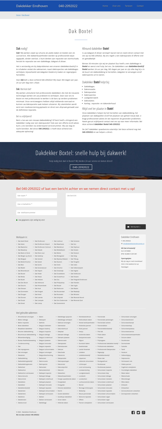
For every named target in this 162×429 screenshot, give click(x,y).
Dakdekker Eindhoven (32, 6)
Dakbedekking (22, 358)
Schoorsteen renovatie (105, 388)
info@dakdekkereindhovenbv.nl (133, 244)
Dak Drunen (22, 297)
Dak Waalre (74, 288)
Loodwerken (83, 379)
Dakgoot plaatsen (44, 340)
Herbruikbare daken (85, 320)
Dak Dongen (22, 294)
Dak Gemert (39, 259)
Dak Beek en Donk (24, 253)
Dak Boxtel (25, 15)
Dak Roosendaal (59, 291)
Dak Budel (21, 280)
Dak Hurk (38, 288)
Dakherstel (42, 358)
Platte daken (102, 334)
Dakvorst (61, 370)
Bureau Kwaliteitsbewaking (27, 340)
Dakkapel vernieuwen (46, 394)
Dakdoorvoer (22, 403)
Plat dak (100, 331)
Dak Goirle (38, 265)
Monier (81, 385)
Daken (41, 317)
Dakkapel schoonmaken (47, 391)
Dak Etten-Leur (40, 253)
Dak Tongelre (75, 262)
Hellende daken (63, 403)
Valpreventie (125, 358)
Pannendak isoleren (104, 323)
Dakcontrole (22, 379)
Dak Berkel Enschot (24, 262)
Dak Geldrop (39, 256)
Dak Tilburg (74, 259)
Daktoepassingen (63, 361)
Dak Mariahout (59, 247)
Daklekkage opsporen (65, 317)
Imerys (81, 331)
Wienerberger (125, 379)
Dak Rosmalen (58, 294)
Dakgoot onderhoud (45, 337)
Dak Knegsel (39, 291)
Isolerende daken (84, 334)
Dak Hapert (38, 271)
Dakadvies (21, 355)
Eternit (60, 391)
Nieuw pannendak (85, 394)
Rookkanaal (101, 364)
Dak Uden (74, 265)
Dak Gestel (38, 262)
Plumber (100, 337)
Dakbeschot (22, 370)
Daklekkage (42, 403)
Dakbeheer (21, 367)
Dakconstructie (23, 376)
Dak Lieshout (58, 241)
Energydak (61, 385)
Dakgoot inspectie (45, 331)
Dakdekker (21, 385)
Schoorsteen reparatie (105, 391)
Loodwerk (82, 376)
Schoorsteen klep (103, 373)
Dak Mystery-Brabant (61, 259)
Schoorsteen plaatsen (105, 385)
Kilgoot (81, 340)
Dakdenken (21, 391)
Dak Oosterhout (59, 277)
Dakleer (41, 397)
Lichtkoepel (82, 364)
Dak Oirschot (58, 268)
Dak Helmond (39, 283)
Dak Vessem (75, 277)
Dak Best (21, 265)
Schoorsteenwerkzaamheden (130, 334)
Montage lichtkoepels (86, 388)
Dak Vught (74, 285)
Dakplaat (61, 331)
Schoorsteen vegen (104, 397)
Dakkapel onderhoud (46, 379)
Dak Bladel (21, 268)
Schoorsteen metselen (105, 379)
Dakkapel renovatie (45, 385)
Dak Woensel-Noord (77, 297)
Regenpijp (101, 352)
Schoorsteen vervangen (129, 317)
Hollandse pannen (85, 326)
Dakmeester (61, 326)
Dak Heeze (38, 277)
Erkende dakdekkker (64, 388)
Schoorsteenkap (126, 326)
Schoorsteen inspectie (105, 370)
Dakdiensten (22, 400)
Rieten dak (101, 358)
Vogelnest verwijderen (128, 367)
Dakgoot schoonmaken (46, 349)
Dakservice (61, 355)
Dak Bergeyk (22, 259)
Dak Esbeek (38, 250)
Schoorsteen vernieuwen (106, 403)
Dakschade (61, 352)
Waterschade (125, 376)
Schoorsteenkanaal (127, 323)
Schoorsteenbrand (127, 320)
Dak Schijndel (58, 297)
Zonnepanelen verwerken (129, 394)
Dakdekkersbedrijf (24, 388)
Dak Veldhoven (76, 274)
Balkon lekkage (23, 320)
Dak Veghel (74, 271)
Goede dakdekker (63, 394)
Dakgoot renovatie (45, 343)
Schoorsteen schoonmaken (106, 394)
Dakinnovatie (43, 361)
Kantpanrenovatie (85, 337)
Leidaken (82, 352)
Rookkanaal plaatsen (104, 367)
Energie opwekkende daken (67, 379)
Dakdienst (21, 397)
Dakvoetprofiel (62, 367)
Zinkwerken (125, 388)
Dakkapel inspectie (45, 373)
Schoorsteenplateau (127, 329)
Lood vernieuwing (85, 367)
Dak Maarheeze (59, 244)
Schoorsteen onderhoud (106, 382)
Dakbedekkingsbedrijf (25, 361)
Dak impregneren (23, 349)
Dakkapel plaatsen (45, 382)
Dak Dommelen (23, 291)
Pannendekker (102, 326)
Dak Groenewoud (40, 268)
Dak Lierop (38, 303)
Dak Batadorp (22, 250)
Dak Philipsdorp (59, 283)
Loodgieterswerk (84, 373)
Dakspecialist (62, 358)
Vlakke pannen (126, 364)
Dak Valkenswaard (77, 268)
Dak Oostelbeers (59, 274)
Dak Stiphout (75, 247)
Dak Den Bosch (23, 283)
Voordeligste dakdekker (129, 370)
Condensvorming (23, 343)
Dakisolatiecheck (44, 370)
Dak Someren (75, 241)
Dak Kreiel (38, 294)
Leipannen (82, 358)
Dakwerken (61, 373)
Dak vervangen (23, 352)
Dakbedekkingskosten (25, 364)
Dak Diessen (22, 288)
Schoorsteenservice (127, 331)
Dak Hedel (38, 274)
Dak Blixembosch (23, 271)
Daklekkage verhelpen (65, 320)
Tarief (123, 349)
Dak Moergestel (59, 256)
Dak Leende (39, 297)
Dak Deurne (22, 285)
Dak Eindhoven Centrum (43, 247)
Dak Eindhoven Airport (42, 244)
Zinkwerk (124, 385)
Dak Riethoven (59, 288)
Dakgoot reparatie (45, 346)
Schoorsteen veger (104, 400)
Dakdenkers (22, 394)
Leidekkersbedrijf (84, 355)
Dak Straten (74, 250)
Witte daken (125, 382)
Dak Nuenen (58, 262)
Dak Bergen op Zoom (25, 256)
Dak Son (73, 244)
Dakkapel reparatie (45, 388)
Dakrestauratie (62, 346)
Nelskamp (82, 391)
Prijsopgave (101, 340)
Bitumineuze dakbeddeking (27, 334)
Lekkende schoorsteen (86, 361)
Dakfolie (41, 323)
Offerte (81, 400)
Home (18, 15)
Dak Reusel (57, 285)
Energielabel (62, 382)
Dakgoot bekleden (45, 326)
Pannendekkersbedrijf (105, 329)
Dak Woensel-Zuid (77, 300)
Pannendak (101, 317)
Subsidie (124, 346)
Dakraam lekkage (63, 334)
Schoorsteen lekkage (104, 376)
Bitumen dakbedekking (25, 331)
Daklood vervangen (64, 323)
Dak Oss (56, 280)
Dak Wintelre (75, 294)
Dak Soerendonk (59, 303)
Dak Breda (21, 277)
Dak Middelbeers (59, 250)
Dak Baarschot (22, 247)
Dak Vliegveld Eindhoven (79, 280)
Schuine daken (126, 337)
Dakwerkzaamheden (64, 376)
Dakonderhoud (63, 329)
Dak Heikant (39, 280)
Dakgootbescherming (46, 355)
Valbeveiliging (125, 355)
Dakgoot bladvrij (44, 329)
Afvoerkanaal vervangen (26, 317)
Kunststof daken (84, 343)
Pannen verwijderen (85, 403)
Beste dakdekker (23, 326)
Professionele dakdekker (106, 346)
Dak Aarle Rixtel (23, 241)
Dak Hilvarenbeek (40, 285)
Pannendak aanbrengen (105, 320)
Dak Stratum (75, 253)
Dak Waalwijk (75, 291)
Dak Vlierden (75, 283)
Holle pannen (83, 329)
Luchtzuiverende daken (86, 382)
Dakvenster (61, 364)
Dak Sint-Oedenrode (60, 300)
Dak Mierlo (57, 253)
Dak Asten (21, 244)
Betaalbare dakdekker (25, 329)
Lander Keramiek (84, 349)
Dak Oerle (57, 265)
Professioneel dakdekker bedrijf (108, 343)
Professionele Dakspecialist (106, 349)
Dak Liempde (39, 300)
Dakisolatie (42, 367)
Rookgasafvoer (102, 361)
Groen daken (62, 400)
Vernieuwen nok (126, 361)
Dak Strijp (74, 256)
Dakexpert (42, 320)
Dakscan (60, 349)
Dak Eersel (21, 303)
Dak (19, 346)
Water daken (125, 373)
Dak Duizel (21, 300)
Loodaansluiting (84, 370)
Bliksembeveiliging (24, 337)
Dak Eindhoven (40, 241)
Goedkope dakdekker (65, 397)
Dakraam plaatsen (63, 337)
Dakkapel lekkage (44, 376)
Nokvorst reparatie (85, 397)
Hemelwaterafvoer (85, 317)
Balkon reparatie (23, 323)
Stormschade (125, 343)
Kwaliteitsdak (83, 346)
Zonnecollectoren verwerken (130, 391)
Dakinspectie (43, 364)
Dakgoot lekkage (44, 334)
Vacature (124, 352)
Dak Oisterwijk (58, 271)
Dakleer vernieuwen (45, 400)
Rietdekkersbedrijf (103, 355)
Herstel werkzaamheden (87, 323)
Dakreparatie (62, 343)
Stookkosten (125, 340)
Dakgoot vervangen (45, 352)
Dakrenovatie (62, 340)
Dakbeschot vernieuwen (26, 373)
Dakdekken (21, 382)
